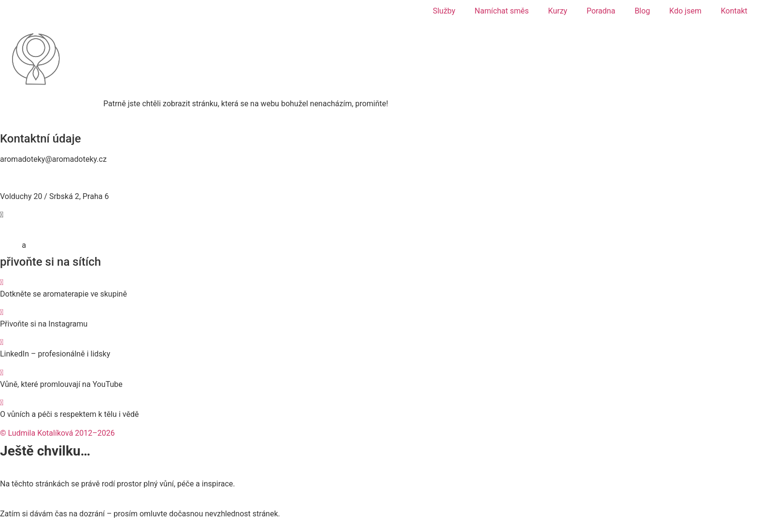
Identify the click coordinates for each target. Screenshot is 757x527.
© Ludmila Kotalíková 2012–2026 (57, 433)
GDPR (10, 245)
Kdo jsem (685, 10)
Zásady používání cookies (72, 245)
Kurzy (557, 10)
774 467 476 (21, 178)
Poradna (601, 10)
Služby (444, 10)
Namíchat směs (502, 10)
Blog (642, 10)
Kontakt (734, 10)
